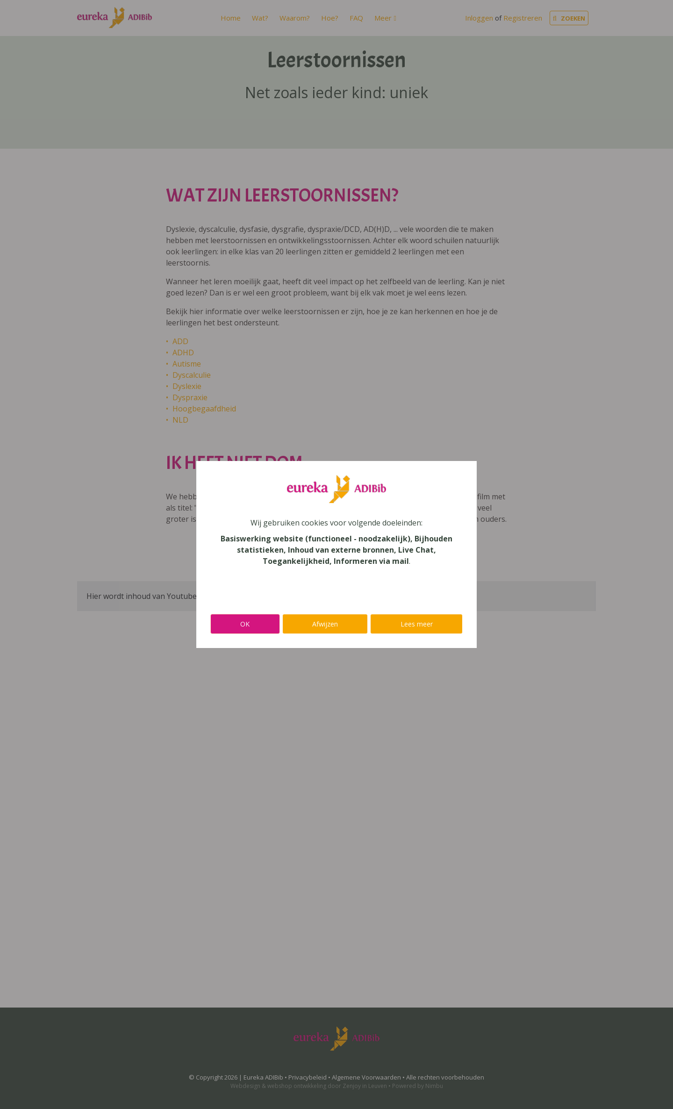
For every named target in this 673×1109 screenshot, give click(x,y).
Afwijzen (325, 623)
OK (245, 623)
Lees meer (417, 623)
